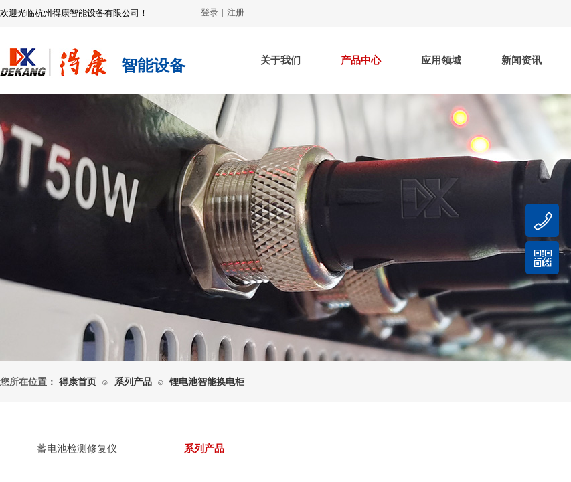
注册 (235, 12)
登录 (209, 12)
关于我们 (280, 60)
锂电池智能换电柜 (206, 382)
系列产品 (133, 382)
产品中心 (361, 60)
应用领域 (441, 60)
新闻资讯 (521, 60)
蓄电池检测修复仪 (77, 448)
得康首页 (77, 382)
